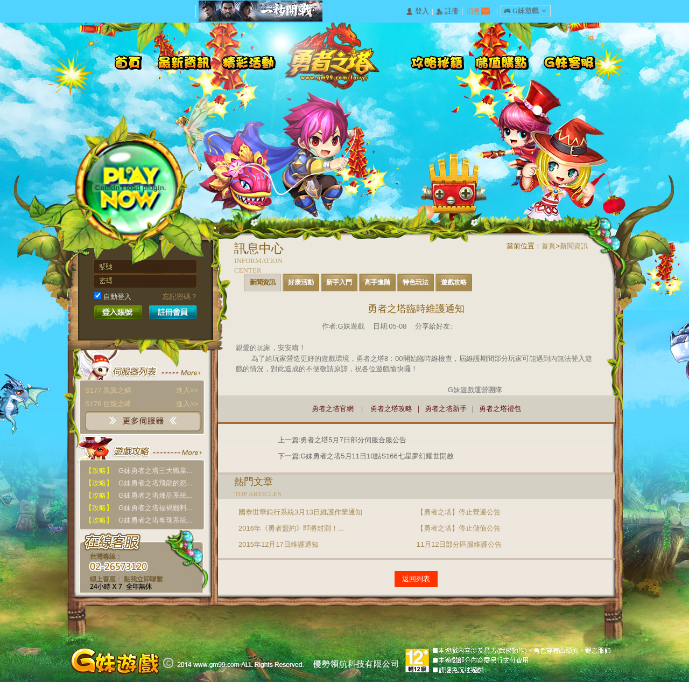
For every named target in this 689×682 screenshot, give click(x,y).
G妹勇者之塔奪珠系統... (139, 520)
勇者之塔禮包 (500, 409)
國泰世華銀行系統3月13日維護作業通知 (300, 512)
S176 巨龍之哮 (141, 403)
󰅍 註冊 (447, 11)
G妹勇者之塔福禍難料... (139, 508)
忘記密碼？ (180, 297)
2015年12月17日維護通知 (278, 544)
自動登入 (112, 296)
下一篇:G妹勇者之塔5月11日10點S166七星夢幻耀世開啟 (366, 456)
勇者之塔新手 (446, 409)
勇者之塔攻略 (391, 409)
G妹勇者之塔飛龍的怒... (139, 483)
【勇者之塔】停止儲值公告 (459, 528)
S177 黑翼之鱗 (141, 390)
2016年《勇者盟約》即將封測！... (291, 528)
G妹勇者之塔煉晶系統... (139, 495)
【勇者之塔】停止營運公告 (459, 512)
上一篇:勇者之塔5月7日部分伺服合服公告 (342, 440)
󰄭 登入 (417, 11)
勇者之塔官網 (333, 409)
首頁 (549, 246)
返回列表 (416, 579)
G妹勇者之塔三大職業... (139, 470)
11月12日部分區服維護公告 (459, 544)
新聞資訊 (574, 246)
